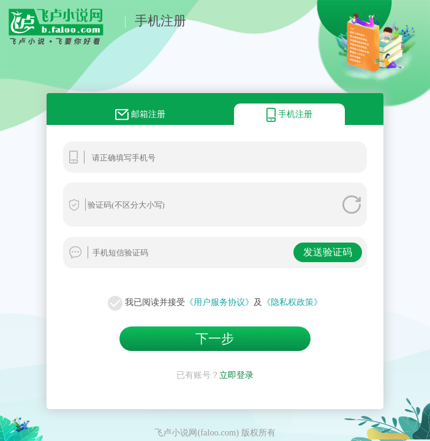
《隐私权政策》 (292, 302)
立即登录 (236, 375)
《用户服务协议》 (219, 302)
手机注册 (160, 20)
